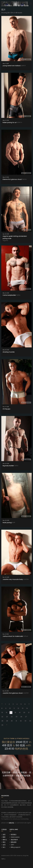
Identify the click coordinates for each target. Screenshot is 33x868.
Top (3, 859)
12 (18, 708)
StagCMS (26, 855)
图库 (4, 837)
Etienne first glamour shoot (12, 179)
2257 (12, 844)
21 (28, 712)
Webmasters (15, 837)
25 (16, 716)
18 (15, 712)
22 (2, 716)
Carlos (18, 295)
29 (7, 721)
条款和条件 (14, 839)
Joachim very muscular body (13, 579)
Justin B (23, 65)
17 (11, 712)
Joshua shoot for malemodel (13, 636)
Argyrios (5, 240)
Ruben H (19, 122)
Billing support (15, 847)
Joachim (26, 579)
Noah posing (7, 522)
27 (26, 716)
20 (24, 712)
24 (12, 716)
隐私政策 (13, 842)
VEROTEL (11, 822)
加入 (4, 847)
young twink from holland (11, 65)
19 (19, 712)
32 (21, 721)
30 (12, 721)
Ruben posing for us (9, 122)
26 (21, 716)
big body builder (8, 465)
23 (7, 716)
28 (2, 721)
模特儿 (5, 839)
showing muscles (9, 352)
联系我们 (13, 834)
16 (6, 712)
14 (27, 708)
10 (10, 708)
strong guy (6, 409)
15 (2, 712)
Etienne (24, 179)
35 (2, 725)
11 (14, 708)
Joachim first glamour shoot (13, 693)
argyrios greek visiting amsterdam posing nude (15, 237)
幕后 (4, 842)
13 (22, 708)
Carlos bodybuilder (9, 295)
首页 (4, 834)
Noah (13, 522)
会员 (4, 844)
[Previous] (2, 704)
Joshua (25, 636)
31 (16, 721)
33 (25, 721)
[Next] (6, 725)
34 (30, 721)
